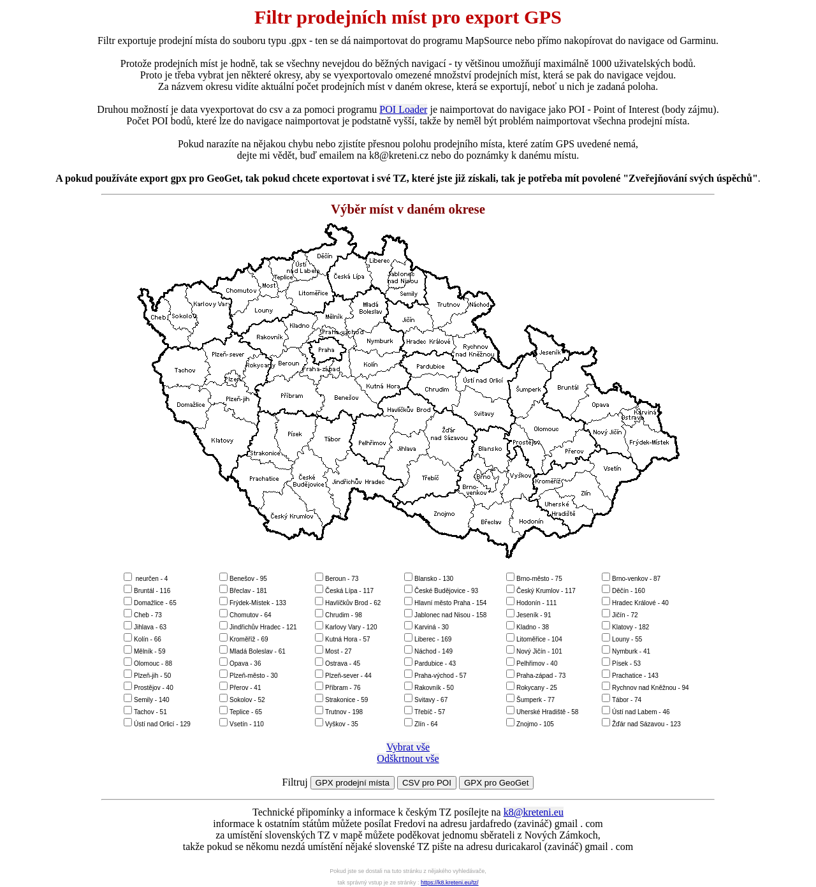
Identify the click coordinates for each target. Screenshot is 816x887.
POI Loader (403, 109)
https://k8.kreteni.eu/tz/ (450, 882)
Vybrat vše (408, 747)
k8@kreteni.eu (534, 812)
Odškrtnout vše (408, 758)
